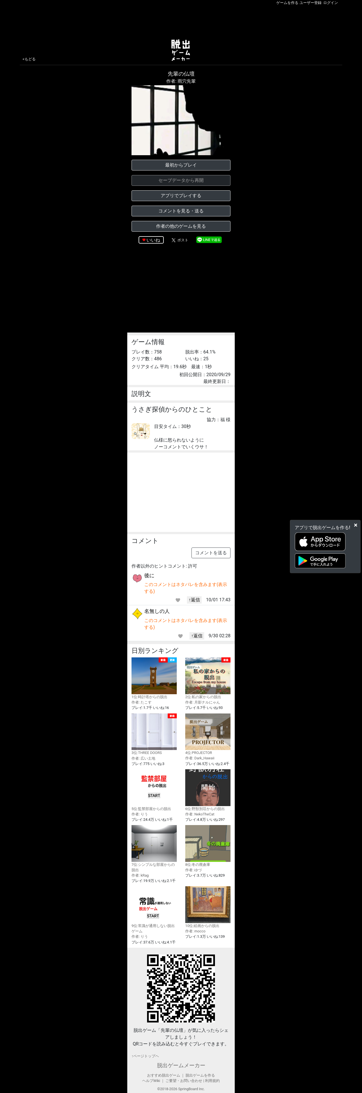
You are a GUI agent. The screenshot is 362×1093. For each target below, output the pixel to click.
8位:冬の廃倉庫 (207, 846)
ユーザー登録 (310, 3)
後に (149, 575)
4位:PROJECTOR (207, 734)
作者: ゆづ (193, 870)
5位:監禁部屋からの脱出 (154, 790)
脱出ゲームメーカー (181, 1065)
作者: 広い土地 (143, 758)
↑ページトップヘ (145, 1056)
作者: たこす (142, 702)
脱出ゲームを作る (200, 1075)
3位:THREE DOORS (154, 734)
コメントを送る (211, 552)
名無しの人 (157, 611)
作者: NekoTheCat (199, 814)
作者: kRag (140, 875)
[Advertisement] (181, 21)
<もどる (29, 59)
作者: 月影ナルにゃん (202, 702)
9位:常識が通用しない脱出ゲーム (154, 909)
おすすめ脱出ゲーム (163, 1075)
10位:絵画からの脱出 (207, 907)
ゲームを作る (287, 3)
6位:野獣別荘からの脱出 (207, 790)
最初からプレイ (181, 165)
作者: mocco (195, 931)
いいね (153, 240)
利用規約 (212, 1081)
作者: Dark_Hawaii (199, 758)
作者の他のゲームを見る (181, 226)
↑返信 (194, 599)
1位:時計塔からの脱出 (154, 678)
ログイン (330, 3)
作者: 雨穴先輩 (181, 81)
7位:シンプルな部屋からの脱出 (154, 848)
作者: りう (140, 814)
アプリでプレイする (181, 195)
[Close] (355, 524)
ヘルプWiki (151, 1081)
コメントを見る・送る (181, 211)
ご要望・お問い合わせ (183, 1081)
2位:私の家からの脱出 (207, 678)
